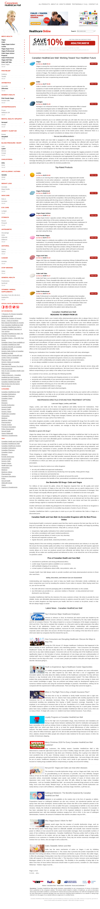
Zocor (3, 165)
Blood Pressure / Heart (11, 143)
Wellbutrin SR (5, 112)
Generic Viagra (6, 411)
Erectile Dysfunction (7, 405)
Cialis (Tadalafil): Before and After (58, 846)
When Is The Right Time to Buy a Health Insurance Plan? (67, 692)
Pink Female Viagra (7, 98)
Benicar (3, 151)
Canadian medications (8, 448)
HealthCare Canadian (8, 413)
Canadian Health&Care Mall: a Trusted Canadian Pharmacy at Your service (11, 329)
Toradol (3, 76)
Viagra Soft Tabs (6, 60)
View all (3, 66)
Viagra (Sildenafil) (7, 433)
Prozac (3, 110)
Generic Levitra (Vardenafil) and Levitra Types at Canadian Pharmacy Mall (11, 358)
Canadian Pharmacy (8, 396)
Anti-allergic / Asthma (10, 171)
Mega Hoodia (5, 189)
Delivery (44, 885)
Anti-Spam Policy (51, 885)
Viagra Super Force (7, 49)
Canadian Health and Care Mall (11, 441)
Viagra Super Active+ (8, 44)
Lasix (3, 146)
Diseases (4, 403)
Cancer (4, 258)
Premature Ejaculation (8, 427)
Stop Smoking (7, 267)
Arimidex (4, 261)
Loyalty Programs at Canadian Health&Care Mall (64, 717)
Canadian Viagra (6, 398)
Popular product (6, 424)
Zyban (3, 271)
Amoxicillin (4, 86)
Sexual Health (6, 431)
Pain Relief (5, 71)
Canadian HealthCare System (11, 446)
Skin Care (5, 195)
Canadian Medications (8, 394)
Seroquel (4, 122)
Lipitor (3, 148)
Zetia (3, 163)
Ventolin (4, 175)
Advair (3, 177)
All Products (44, 4)
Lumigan (4, 211)
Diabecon (4, 239)
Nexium (3, 221)
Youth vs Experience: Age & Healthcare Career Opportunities (68, 667)
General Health (8, 277)
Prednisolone (5, 281)
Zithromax (4, 88)
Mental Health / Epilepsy (11, 119)
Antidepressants (8, 107)
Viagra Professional (7, 51)
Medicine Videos (6, 420)
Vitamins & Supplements (9, 435)
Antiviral (5, 246)
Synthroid (4, 283)
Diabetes (4, 400)
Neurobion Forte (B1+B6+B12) (10, 295)
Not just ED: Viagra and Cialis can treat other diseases (66, 768)
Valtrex (3, 251)
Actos (3, 235)
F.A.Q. (86, 4)
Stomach (5, 217)
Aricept (3, 124)
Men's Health (6, 36)
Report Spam (60, 885)
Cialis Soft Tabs (6, 62)
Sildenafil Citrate (6, 483)
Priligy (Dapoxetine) (7, 429)
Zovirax (3, 249)
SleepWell (4, 136)
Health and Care (6, 465)
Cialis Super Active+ (8, 53)
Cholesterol (6, 159)
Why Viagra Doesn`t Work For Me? (58, 821)
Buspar (3, 134)
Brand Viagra (5, 64)
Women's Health (8, 95)
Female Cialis (5, 100)
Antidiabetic (6, 229)
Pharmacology (6, 422)
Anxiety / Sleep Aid (9, 131)
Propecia (4, 55)
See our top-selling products (64, 136)
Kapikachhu (5, 297)
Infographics (5, 416)
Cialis (3, 42)
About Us (54, 4)
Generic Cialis (6, 409)
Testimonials (77, 4)
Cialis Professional (7, 58)
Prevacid (4, 223)
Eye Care (5, 207)
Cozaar (3, 153)
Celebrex (4, 74)
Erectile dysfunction (7, 456)
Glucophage (5, 233)
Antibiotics (6, 83)
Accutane (4, 201)
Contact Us (93, 4)
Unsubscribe (68, 885)
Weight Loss (6, 183)
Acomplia (4, 187)
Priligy (3, 478)
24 (37, 873)
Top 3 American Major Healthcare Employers (62, 614)
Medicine (4, 418)
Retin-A (3, 199)
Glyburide (4, 237)
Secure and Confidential (78, 885)
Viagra (3, 40)
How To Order (65, 4)
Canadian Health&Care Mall (10, 392)
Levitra (3, 46)
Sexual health (5, 481)
